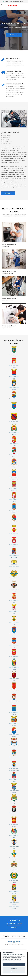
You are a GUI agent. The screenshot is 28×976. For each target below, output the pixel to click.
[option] (14, 29)
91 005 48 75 (14, 923)
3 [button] (6, 109)
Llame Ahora (8, 193)
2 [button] (4, 109)
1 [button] (2, 109)
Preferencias (14, 971)
